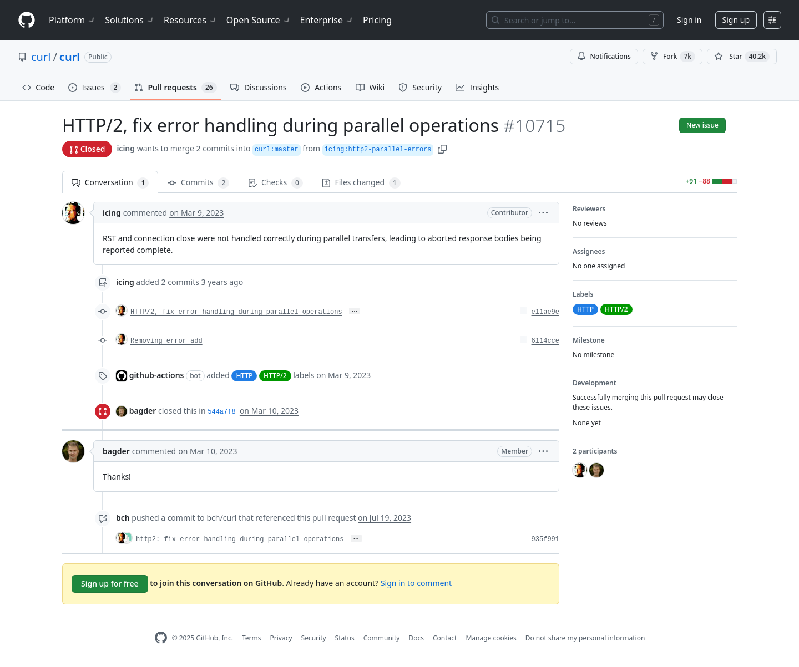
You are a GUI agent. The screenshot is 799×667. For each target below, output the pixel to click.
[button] (442, 148)
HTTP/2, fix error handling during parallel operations (236, 312)
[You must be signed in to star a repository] (742, 56)
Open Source (258, 20)
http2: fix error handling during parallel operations (239, 539)
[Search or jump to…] (575, 20)
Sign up (736, 19)
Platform (72, 20)
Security (313, 638)
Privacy (281, 638)
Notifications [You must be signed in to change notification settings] (604, 56)
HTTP (244, 375)
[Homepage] (27, 20)
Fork (672, 56)
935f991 (545, 539)
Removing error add (166, 341)
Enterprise (327, 20)
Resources (191, 20)
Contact (445, 638)
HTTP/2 (275, 375)
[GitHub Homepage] (161, 638)
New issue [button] (702, 125)
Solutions (130, 20)
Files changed (361, 183)
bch (123, 517)
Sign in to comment (416, 583)
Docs (416, 638)
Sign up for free (110, 583)
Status (345, 638)
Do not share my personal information (585, 638)
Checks (275, 183)
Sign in (689, 19)
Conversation (110, 183)
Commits (198, 183)
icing (126, 148)
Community (381, 638)
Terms (251, 638)
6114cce (545, 341)
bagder (142, 410)
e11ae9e (545, 312)
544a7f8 (221, 412)
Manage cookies (491, 638)
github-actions (156, 375)
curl (40, 56)
